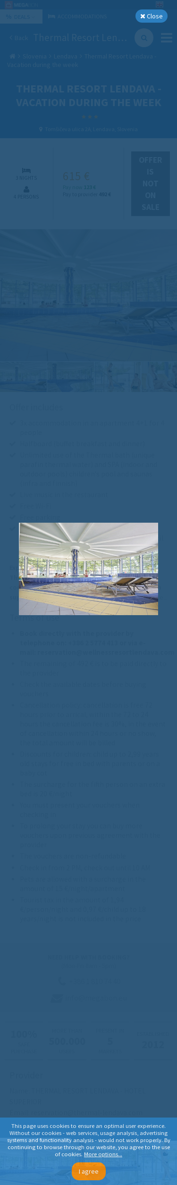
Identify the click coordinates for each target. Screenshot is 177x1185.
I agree (89, 1171)
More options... (103, 1154)
